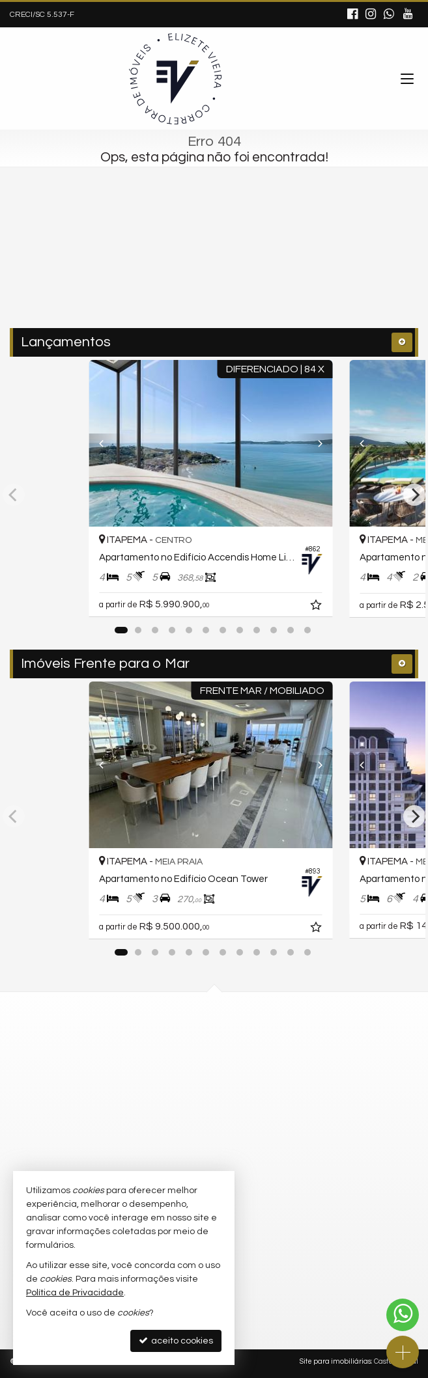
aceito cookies (176, 1340)
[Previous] (107, 443)
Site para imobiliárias (335, 1361)
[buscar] (298, 274)
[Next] (320, 443)
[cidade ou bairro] (186, 274)
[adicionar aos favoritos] (323, 606)
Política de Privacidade (75, 1292)
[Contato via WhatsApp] (402, 1315)
